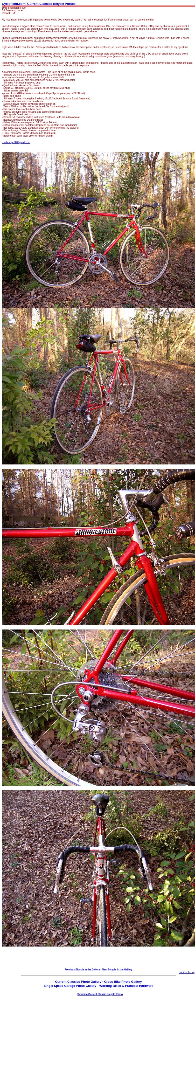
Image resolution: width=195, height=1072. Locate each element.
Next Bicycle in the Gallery (117, 969)
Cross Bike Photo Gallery (123, 981)
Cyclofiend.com (13, 4)
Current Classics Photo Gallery (78, 981)
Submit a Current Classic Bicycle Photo (100, 994)
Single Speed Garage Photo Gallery (70, 986)
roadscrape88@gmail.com (16, 142)
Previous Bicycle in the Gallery (82, 969)
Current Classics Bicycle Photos (51, 4)
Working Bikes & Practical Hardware (126, 986)
